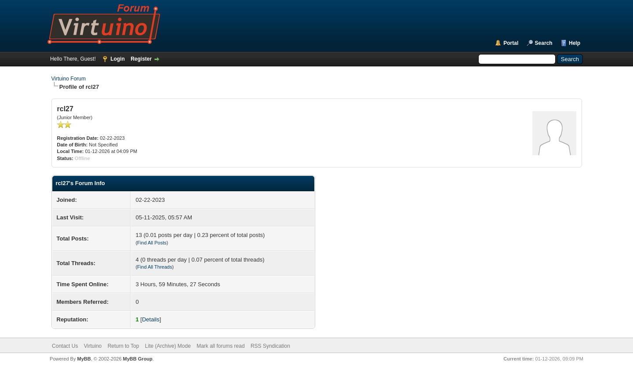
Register (141, 59)
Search (544, 43)
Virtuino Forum (68, 79)
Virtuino (93, 346)
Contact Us (65, 346)
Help (574, 43)
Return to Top (123, 346)
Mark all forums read (220, 346)
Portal (510, 43)
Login (117, 59)
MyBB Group (138, 358)
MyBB (84, 358)
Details (151, 319)
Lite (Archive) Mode (168, 346)
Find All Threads (154, 267)
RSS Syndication (270, 346)
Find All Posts (152, 242)
